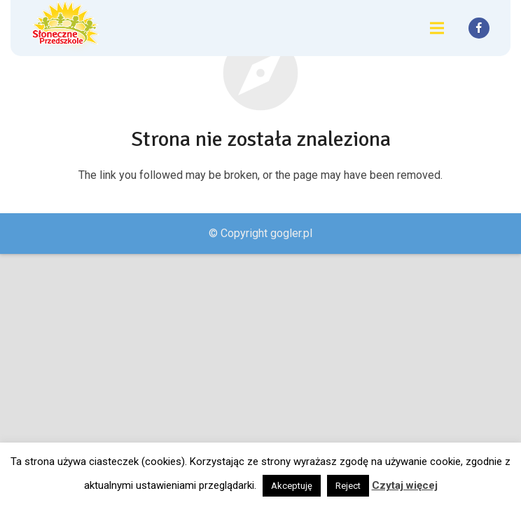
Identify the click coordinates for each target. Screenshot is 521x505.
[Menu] (437, 28)
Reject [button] (348, 485)
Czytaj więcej (405, 485)
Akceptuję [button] (291, 485)
